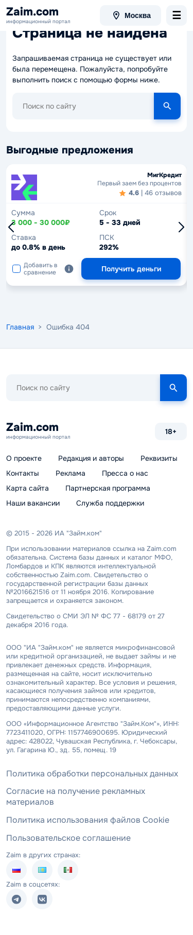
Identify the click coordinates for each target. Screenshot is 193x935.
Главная (20, 327)
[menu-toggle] (176, 15)
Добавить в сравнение (35, 268)
